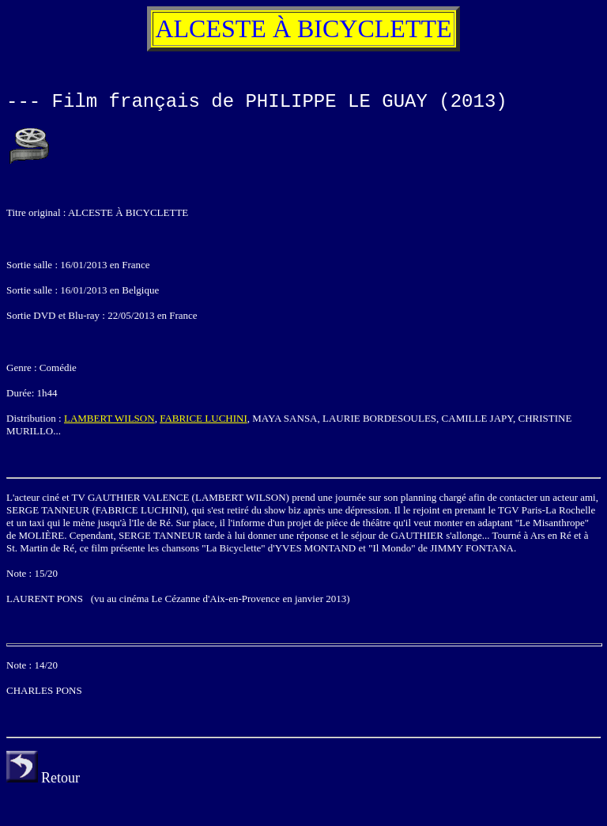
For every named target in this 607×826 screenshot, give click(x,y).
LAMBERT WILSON (109, 418)
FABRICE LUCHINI (203, 418)
